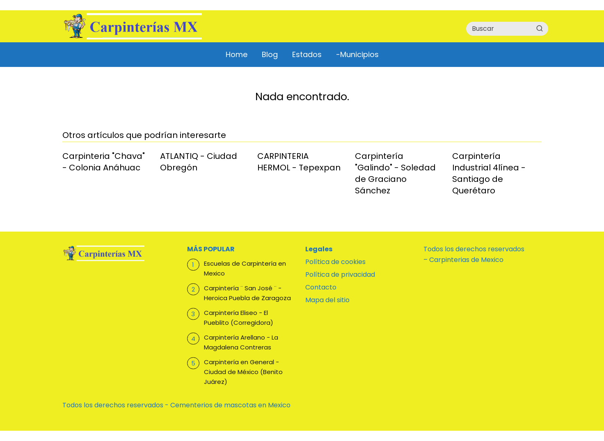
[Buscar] (539, 28)
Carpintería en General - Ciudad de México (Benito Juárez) (243, 372)
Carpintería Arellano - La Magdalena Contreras (241, 342)
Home (236, 54)
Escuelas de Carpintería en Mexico (245, 268)
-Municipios (357, 54)
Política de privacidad (340, 274)
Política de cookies (335, 261)
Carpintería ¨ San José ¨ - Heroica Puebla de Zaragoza (247, 293)
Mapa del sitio (327, 300)
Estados (307, 54)
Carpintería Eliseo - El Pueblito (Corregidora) (238, 317)
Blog (270, 54)
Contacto (320, 287)
